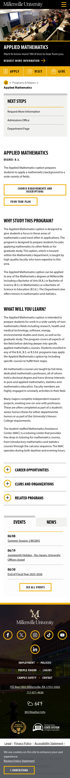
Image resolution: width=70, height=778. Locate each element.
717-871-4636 (35, 692)
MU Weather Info (35, 712)
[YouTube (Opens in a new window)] (62, 635)
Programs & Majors (24, 82)
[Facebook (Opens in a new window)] (8, 635)
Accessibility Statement (49, 743)
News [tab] (51, 522)
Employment (27, 662)
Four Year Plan (20, 201)
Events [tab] (19, 522)
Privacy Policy (23, 743)
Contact (47, 677)
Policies (46, 662)
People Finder (27, 670)
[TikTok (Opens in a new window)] (48, 635)
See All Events (35, 587)
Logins (47, 670)
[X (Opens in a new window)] (21, 635)
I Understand (19, 770)
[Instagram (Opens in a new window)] (35, 635)
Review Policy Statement (19, 761)
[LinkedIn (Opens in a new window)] (35, 649)
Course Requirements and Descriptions (35, 190)
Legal (7, 743)
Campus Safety (26, 677)
